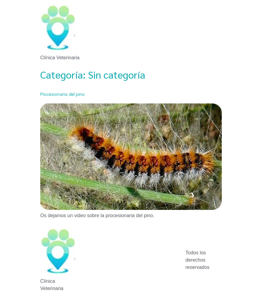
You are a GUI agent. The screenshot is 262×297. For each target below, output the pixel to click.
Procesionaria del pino (62, 94)
